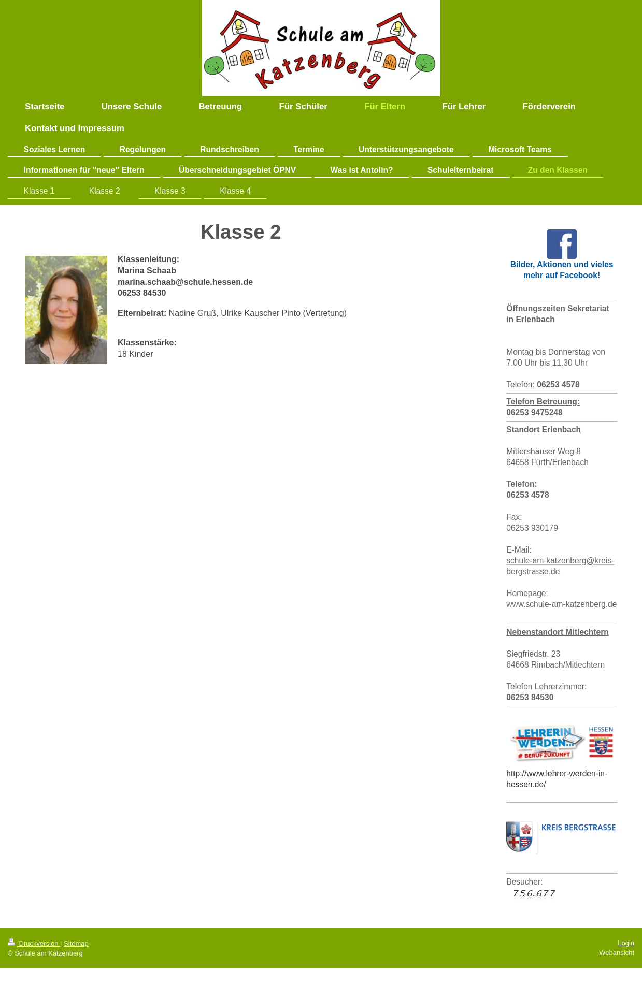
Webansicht (616, 953)
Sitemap (76, 943)
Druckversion (34, 943)
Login (626, 943)
